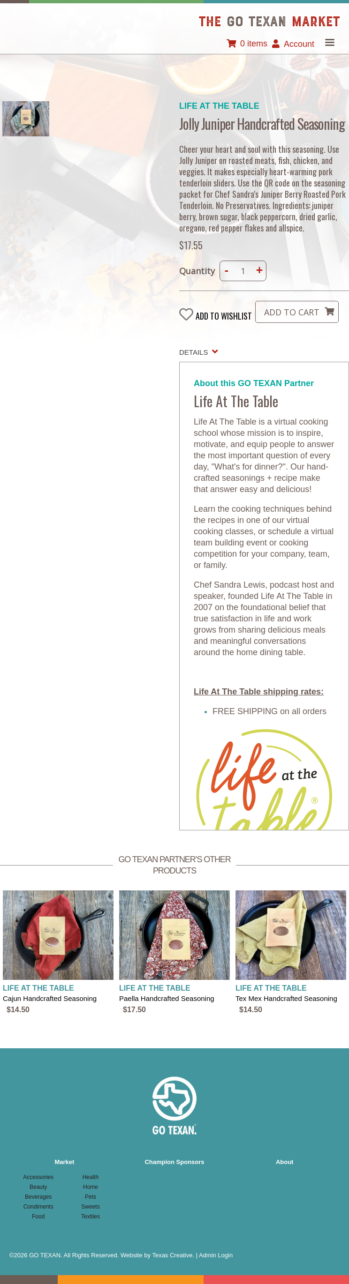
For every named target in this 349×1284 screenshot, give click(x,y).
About (285, 1161)
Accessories (38, 1177)
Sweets (90, 1206)
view (58, 952)
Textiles (90, 1216)
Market (64, 1161)
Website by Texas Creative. (157, 1255)
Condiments (38, 1206)
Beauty (38, 1187)
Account (299, 44)
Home (90, 1187)
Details (193, 352)
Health (91, 1177)
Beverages (38, 1197)
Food (38, 1216)
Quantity (197, 270)
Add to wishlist (224, 315)
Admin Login (216, 1255)
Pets (90, 1197)
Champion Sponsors (174, 1161)
